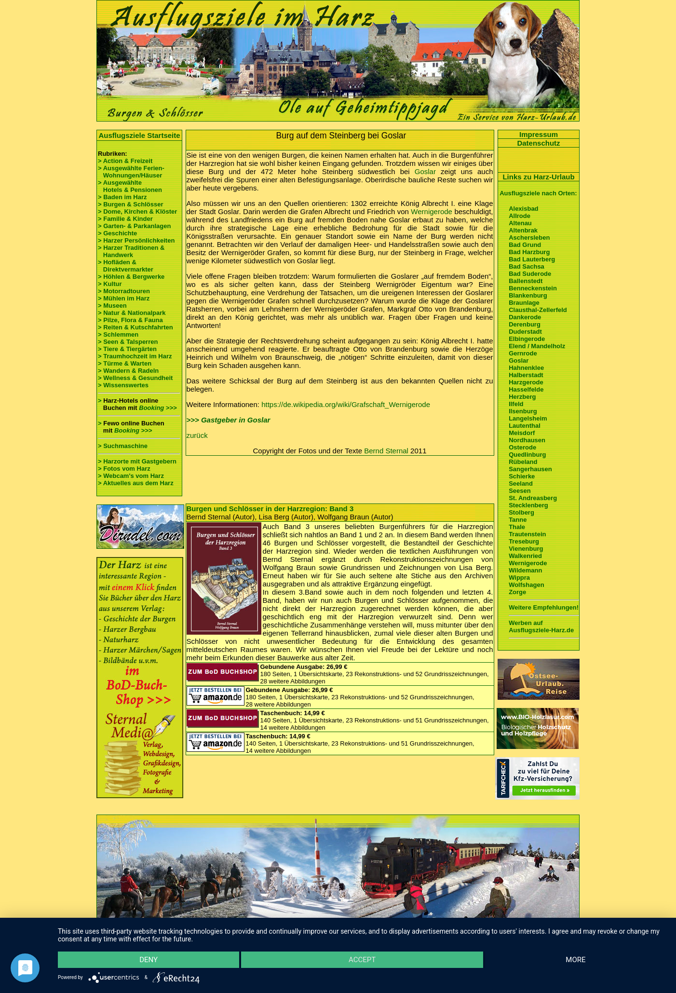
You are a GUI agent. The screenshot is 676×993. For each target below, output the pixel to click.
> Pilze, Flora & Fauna (130, 320)
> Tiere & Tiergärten (127, 349)
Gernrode (523, 353)
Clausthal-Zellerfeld (538, 309)
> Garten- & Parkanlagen (134, 226)
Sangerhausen (530, 469)
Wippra (519, 577)
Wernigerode (431, 211)
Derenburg (525, 324)
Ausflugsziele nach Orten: (538, 193)
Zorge (517, 592)
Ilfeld (516, 404)
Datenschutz (538, 143)
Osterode (522, 447)
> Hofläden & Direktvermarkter (125, 265)
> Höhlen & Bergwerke (131, 276)
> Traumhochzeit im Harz (135, 356)
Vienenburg (526, 548)
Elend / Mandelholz (537, 346)
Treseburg (524, 541)
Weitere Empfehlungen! (544, 607)
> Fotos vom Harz (124, 468)
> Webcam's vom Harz (131, 475)
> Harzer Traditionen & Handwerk (131, 251)
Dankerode (525, 317)
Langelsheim (528, 418)
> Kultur (110, 283)
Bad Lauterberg (532, 259)
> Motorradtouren (124, 291)
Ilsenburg (523, 411)
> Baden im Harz (122, 197)
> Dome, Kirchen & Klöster (137, 211)
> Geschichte (117, 233)
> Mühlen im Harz (123, 298)
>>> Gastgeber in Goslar (228, 420)
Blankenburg (528, 295)
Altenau (520, 223)
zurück (197, 435)
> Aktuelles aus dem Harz (136, 483)
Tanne (518, 519)
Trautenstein (527, 534)
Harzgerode (526, 382)
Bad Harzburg (529, 252)
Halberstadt (526, 375)
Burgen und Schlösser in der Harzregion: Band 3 (270, 508)
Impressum (538, 134)
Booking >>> (157, 407)
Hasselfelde (526, 389)
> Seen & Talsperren (128, 341)
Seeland (521, 483)
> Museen (112, 305)
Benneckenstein (533, 288)
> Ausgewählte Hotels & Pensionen (130, 186)
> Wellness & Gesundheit (135, 377)
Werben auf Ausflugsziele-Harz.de (541, 626)
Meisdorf (522, 432)
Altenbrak (523, 230)
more (575, 959)
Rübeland (523, 461)
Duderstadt (525, 331)
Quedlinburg (527, 454)
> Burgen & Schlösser (130, 204)
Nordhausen (527, 440)
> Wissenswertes (123, 385)
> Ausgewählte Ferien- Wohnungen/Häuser (132, 171)
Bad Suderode (530, 273)
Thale (517, 527)
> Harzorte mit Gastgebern (137, 461)
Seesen (520, 490)
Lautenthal (525, 425)
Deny (148, 959)
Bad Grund (525, 244)
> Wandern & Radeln (128, 370)
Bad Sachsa (526, 266)
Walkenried (525, 555)
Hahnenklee (526, 367)
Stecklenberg (528, 505)
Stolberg (521, 512)
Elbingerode (527, 338)
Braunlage (524, 302)
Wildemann (525, 570)
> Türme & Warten (124, 363)
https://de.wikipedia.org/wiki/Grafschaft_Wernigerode (345, 404)
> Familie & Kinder (125, 218)
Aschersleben (529, 237)
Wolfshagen (526, 584)
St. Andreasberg (533, 498)
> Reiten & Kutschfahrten (135, 327)
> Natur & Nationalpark (132, 312)
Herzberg (522, 396)
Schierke (522, 476)
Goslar (425, 171)
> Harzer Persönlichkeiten (136, 240)
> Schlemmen (118, 334)
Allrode (519, 215)
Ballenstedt (525, 281)
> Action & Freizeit (125, 160)
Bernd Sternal (386, 451)
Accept (362, 959)
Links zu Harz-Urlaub (538, 177)
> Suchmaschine (123, 445)
